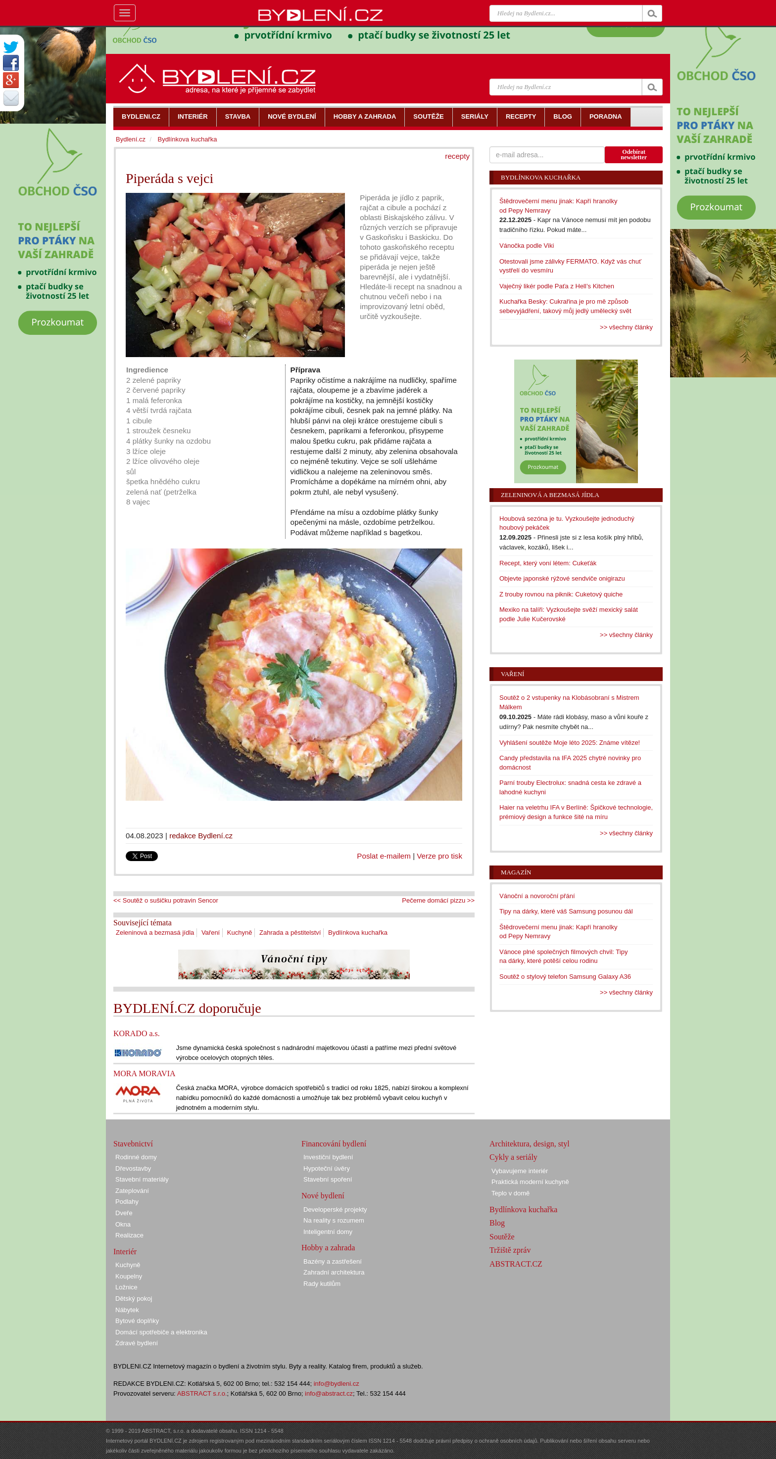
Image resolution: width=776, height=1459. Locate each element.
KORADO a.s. (136, 1033)
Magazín (516, 872)
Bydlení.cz (131, 139)
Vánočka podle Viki (526, 245)
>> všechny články (626, 327)
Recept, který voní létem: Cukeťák (547, 563)
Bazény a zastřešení (332, 1261)
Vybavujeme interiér (519, 1171)
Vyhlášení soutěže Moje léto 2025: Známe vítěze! (569, 742)
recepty (457, 156)
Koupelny (128, 1276)
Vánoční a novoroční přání (537, 896)
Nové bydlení (322, 1195)
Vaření (210, 932)
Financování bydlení (333, 1144)
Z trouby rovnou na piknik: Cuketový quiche (561, 594)
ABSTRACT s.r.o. (202, 1393)
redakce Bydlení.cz (201, 835)
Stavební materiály (142, 1179)
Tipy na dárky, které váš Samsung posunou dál (566, 911)
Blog (497, 1223)
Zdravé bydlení (136, 1343)
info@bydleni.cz (336, 1383)
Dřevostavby (133, 1168)
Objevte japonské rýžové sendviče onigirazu (562, 578)
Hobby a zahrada (328, 1247)
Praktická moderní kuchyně (530, 1181)
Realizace (129, 1235)
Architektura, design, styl (529, 1144)
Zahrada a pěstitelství (290, 932)
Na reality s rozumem (333, 1220)
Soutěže (502, 1236)
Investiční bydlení (328, 1157)
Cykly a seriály (513, 1157)
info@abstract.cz (329, 1393)
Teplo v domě (510, 1193)
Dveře (124, 1213)
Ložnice (126, 1287)
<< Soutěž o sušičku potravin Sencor (165, 900)
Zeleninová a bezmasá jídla (155, 932)
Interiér (125, 1251)
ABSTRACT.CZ (515, 1264)
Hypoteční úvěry (326, 1168)
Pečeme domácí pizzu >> (438, 900)
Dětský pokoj (133, 1298)
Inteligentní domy (327, 1231)
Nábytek (127, 1310)
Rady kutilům (321, 1283)
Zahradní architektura (334, 1272)
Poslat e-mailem (384, 856)
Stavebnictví (133, 1144)
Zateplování (132, 1190)
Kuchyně (239, 932)
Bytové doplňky (137, 1320)
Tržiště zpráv (510, 1250)
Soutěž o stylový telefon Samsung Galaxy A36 (565, 976)
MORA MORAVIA (144, 1073)
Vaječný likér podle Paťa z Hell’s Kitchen (556, 286)
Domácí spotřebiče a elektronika (161, 1332)
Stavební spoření (327, 1179)
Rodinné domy (136, 1157)
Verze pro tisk (439, 856)
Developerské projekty (335, 1209)
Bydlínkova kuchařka (358, 932)
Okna (123, 1224)
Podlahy (127, 1201)
